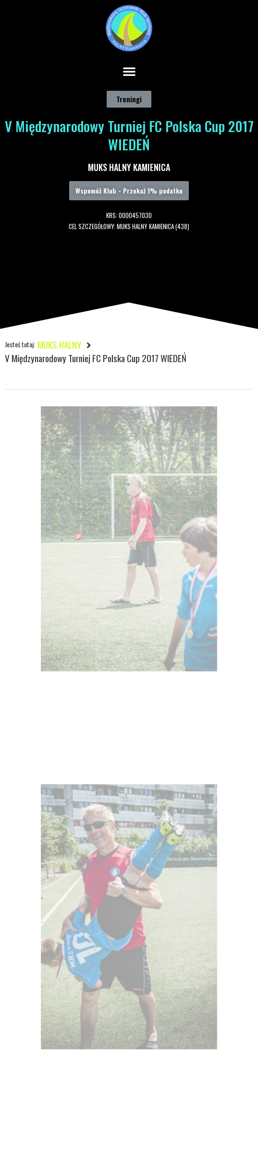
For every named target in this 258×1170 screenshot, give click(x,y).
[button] (129, 71)
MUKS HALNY (59, 344)
